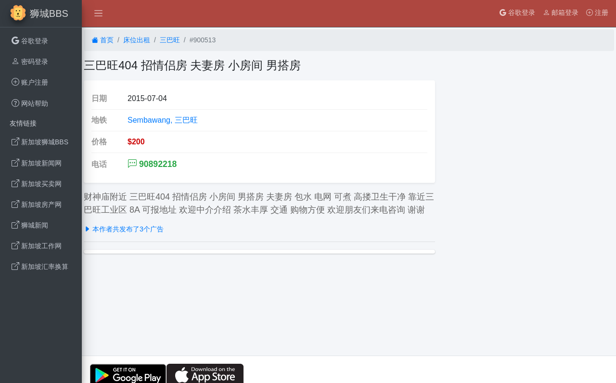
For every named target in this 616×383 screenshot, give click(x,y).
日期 (99, 98)
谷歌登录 (517, 12)
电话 (99, 164)
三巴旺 (170, 40)
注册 (597, 12)
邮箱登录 (560, 12)
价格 (99, 142)
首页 (102, 40)
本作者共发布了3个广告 (124, 229)
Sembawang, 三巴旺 (163, 120)
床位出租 (136, 40)
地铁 (99, 120)
